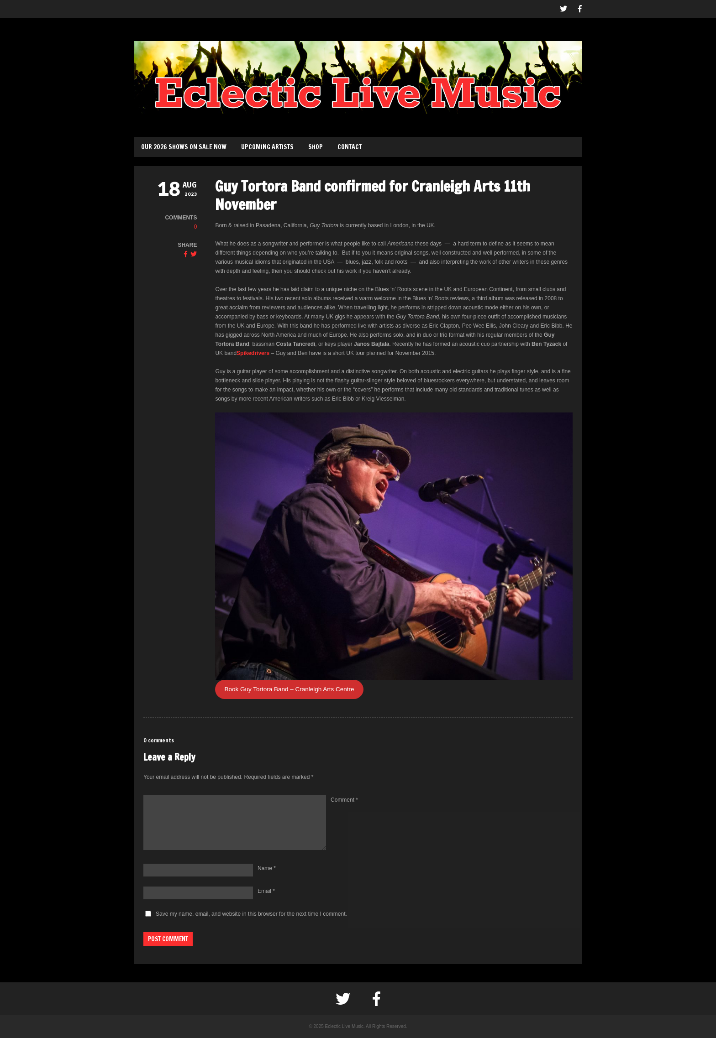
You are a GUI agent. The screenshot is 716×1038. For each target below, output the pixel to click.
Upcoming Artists (267, 146)
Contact (349, 146)
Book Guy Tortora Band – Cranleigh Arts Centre (289, 689)
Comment (344, 800)
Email (266, 891)
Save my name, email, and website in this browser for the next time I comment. (251, 914)
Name (267, 868)
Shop (315, 146)
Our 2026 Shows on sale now (183, 146)
